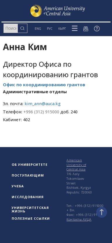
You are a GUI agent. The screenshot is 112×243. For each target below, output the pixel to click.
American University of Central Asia (76, 164)
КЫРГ (62, 29)
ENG (38, 29)
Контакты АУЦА (79, 219)
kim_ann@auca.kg (42, 103)
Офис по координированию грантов (44, 84)
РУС (49, 29)
